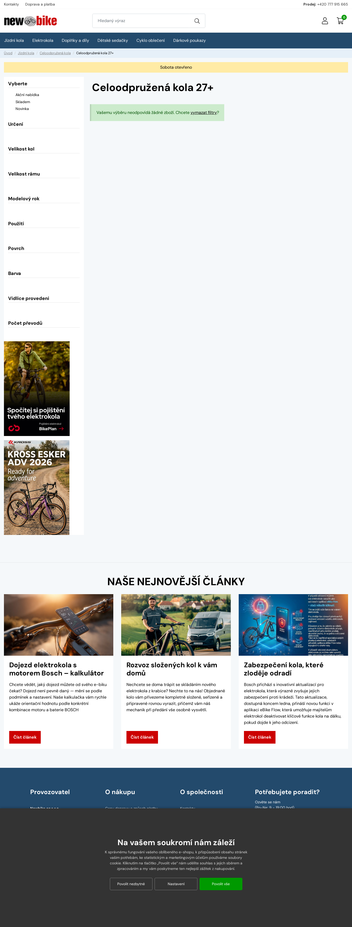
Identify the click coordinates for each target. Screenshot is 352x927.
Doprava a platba (40, 4)
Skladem (19, 102)
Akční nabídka (23, 95)
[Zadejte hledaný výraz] (140, 21)
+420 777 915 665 (332, 4)
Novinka (18, 109)
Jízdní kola (26, 53)
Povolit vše (221, 883)
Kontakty (11, 4)
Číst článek (25, 737)
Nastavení (176, 883)
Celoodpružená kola (55, 53)
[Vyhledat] (197, 21)
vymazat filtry (204, 112)
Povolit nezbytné (131, 883)
